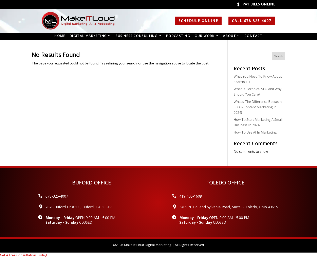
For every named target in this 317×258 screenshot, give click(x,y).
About (229, 36)
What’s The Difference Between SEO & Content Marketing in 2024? (258, 107)
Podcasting (178, 36)
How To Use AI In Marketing (255, 132)
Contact (253, 36)
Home (59, 36)
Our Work (205, 36)
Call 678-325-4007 (251, 20)
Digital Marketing (88, 36)
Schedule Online (198, 20)
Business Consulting (136, 36)
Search (278, 56)
